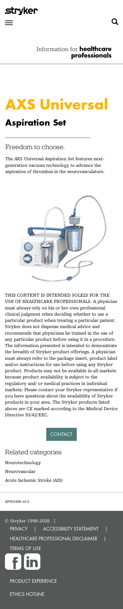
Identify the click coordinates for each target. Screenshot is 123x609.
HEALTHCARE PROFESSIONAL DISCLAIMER (53, 538)
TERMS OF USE (25, 548)
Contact (61, 434)
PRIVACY (19, 529)
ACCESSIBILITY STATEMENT (71, 529)
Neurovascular (20, 471)
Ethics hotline (27, 594)
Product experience (33, 581)
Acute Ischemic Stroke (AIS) (34, 480)
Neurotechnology (23, 462)
